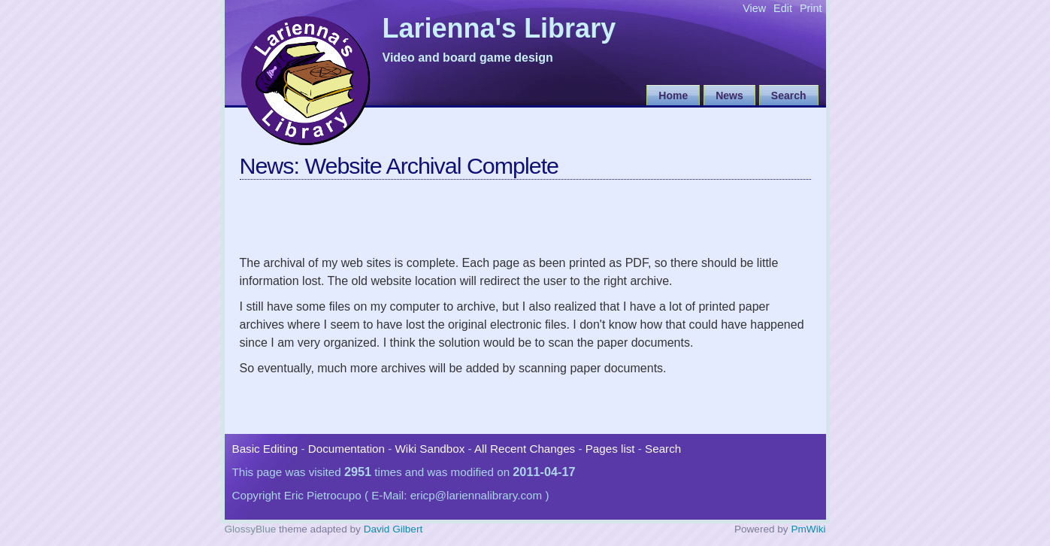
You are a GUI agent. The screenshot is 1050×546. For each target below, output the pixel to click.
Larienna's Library (499, 29)
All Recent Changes (524, 448)
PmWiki (808, 529)
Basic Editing (265, 448)
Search (788, 95)
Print (811, 8)
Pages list (610, 448)
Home (673, 95)
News (729, 95)
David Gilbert (393, 529)
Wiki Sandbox (429, 448)
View (754, 8)
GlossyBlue (251, 529)
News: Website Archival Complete (399, 165)
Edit (782, 8)
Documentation (346, 448)
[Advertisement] (513, 215)
